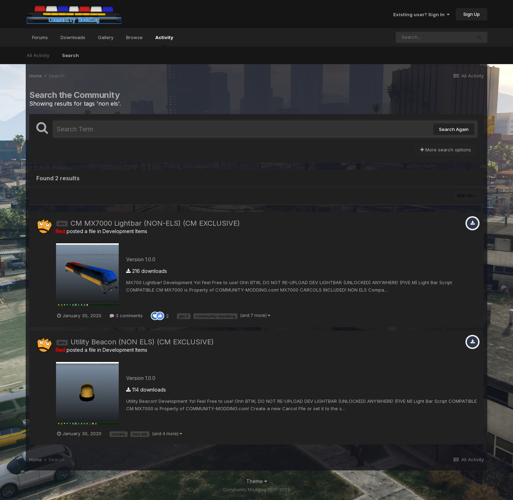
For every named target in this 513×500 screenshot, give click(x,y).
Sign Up (471, 14)
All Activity (38, 55)
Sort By (466, 196)
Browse (134, 37)
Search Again (454, 129)
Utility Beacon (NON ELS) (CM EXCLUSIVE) (142, 342)
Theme (256, 481)
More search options (445, 149)
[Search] (433, 37)
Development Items (125, 231)
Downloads (73, 37)
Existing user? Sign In (421, 14)
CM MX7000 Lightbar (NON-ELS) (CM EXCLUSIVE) (155, 223)
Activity (164, 40)
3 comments (126, 315)
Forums (40, 37)
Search (70, 55)
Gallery (105, 37)
